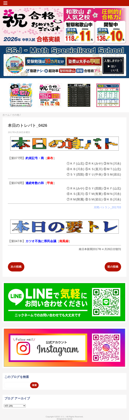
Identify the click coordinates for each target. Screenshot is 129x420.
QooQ (69, 419)
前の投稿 (112, 266)
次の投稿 (16, 266)
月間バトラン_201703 (107, 207)
